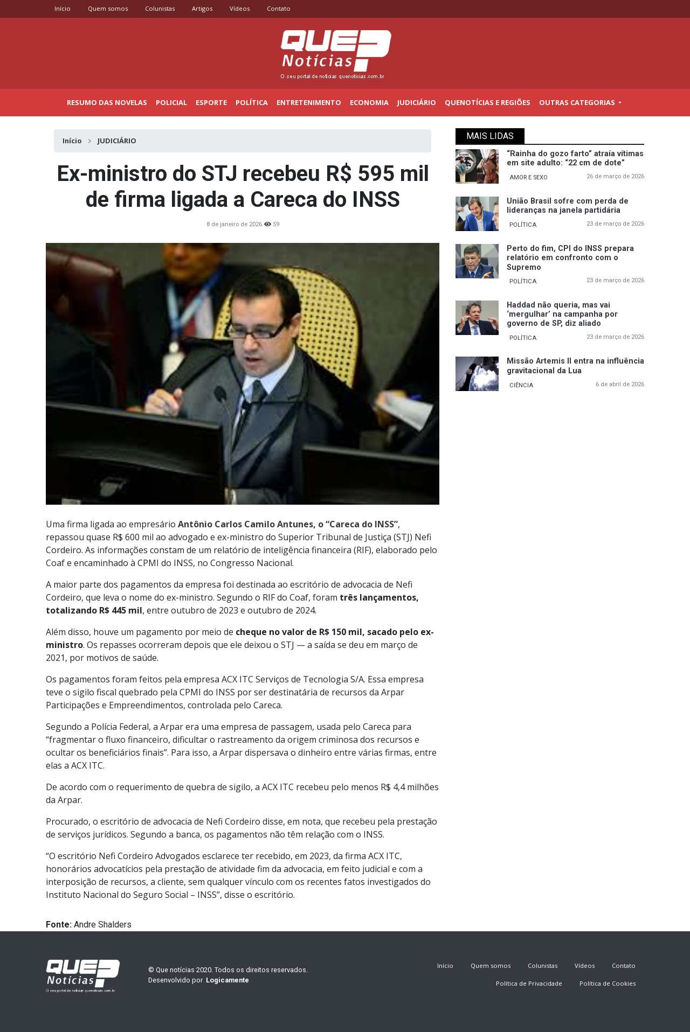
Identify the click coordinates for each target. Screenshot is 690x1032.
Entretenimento (309, 102)
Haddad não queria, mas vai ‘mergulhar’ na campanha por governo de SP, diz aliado (562, 315)
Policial (171, 102)
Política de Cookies (607, 983)
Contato (279, 8)
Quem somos (108, 8)
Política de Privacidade (529, 983)
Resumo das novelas (107, 102)
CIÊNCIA (521, 385)
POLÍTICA (522, 224)
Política (252, 102)
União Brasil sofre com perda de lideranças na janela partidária (568, 206)
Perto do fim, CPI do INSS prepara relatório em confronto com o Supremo (570, 258)
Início (62, 8)
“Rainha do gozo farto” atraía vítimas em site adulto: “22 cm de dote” (575, 158)
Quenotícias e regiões (487, 102)
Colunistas (160, 8)
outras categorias (578, 102)
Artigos (202, 8)
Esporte (211, 102)
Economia (369, 102)
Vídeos (240, 8)
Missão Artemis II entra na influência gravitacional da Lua (575, 366)
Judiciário (416, 102)
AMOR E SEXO (528, 177)
